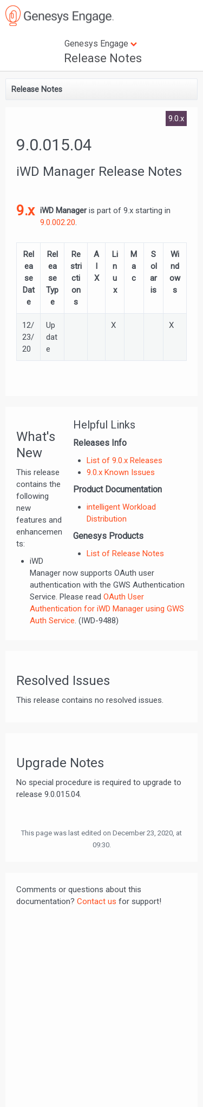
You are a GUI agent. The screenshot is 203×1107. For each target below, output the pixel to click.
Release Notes (103, 58)
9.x (25, 210)
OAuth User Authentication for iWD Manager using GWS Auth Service (107, 608)
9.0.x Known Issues (121, 472)
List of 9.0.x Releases (124, 460)
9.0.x (176, 118)
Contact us (96, 901)
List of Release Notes (125, 553)
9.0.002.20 (57, 222)
